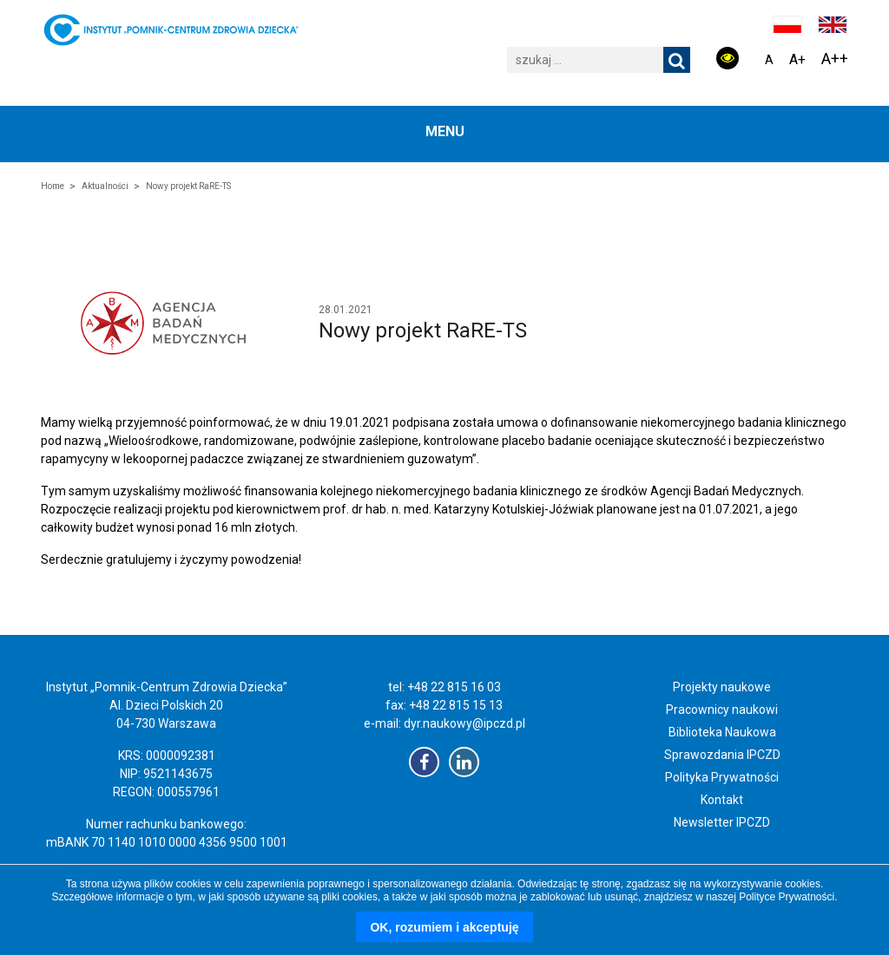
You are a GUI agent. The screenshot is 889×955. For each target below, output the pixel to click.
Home (52, 186)
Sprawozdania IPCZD (722, 755)
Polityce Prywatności (786, 897)
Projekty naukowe (722, 687)
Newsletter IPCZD (722, 822)
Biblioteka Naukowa (722, 732)
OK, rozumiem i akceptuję (444, 927)
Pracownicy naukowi (722, 709)
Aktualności (105, 186)
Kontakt (722, 800)
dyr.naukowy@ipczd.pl (464, 723)
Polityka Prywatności (722, 777)
